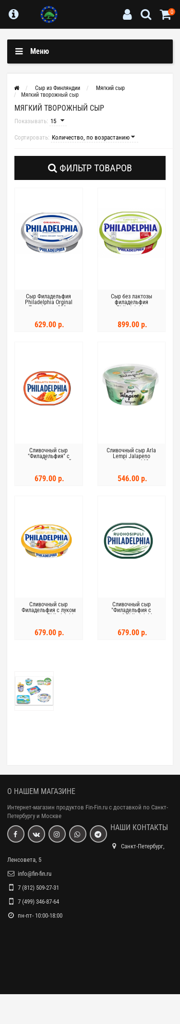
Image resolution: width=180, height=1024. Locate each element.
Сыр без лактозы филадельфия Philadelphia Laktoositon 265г (131, 305)
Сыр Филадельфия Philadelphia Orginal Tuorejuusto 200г (48, 302)
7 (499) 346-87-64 (38, 901)
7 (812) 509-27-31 (38, 887)
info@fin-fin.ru (34, 873)
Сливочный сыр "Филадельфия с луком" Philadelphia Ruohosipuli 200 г (131, 613)
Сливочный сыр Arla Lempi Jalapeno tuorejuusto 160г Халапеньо (131, 459)
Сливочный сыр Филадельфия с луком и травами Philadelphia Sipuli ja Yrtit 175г (48, 613)
